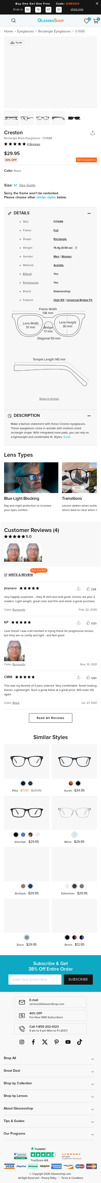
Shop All (10, 1058)
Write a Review (20, 575)
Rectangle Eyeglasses (54, 31)
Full (56, 230)
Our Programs (14, 1133)
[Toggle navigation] (5, 20)
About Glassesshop (18, 1108)
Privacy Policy (48, 1178)
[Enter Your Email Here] (34, 979)
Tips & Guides (14, 1121)
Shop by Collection (18, 1083)
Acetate (59, 265)
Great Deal (12, 1070)
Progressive (30, 282)
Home (8, 31)
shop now (77, 9)
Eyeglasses (25, 31)
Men (56, 256)
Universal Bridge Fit (79, 300)
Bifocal (27, 274)
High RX (59, 300)
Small (66, 437)
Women (66, 256)
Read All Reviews (50, 718)
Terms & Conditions (72, 1178)
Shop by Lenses (16, 1096)
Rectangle (60, 239)
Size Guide (27, 185)
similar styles (46, 197)
